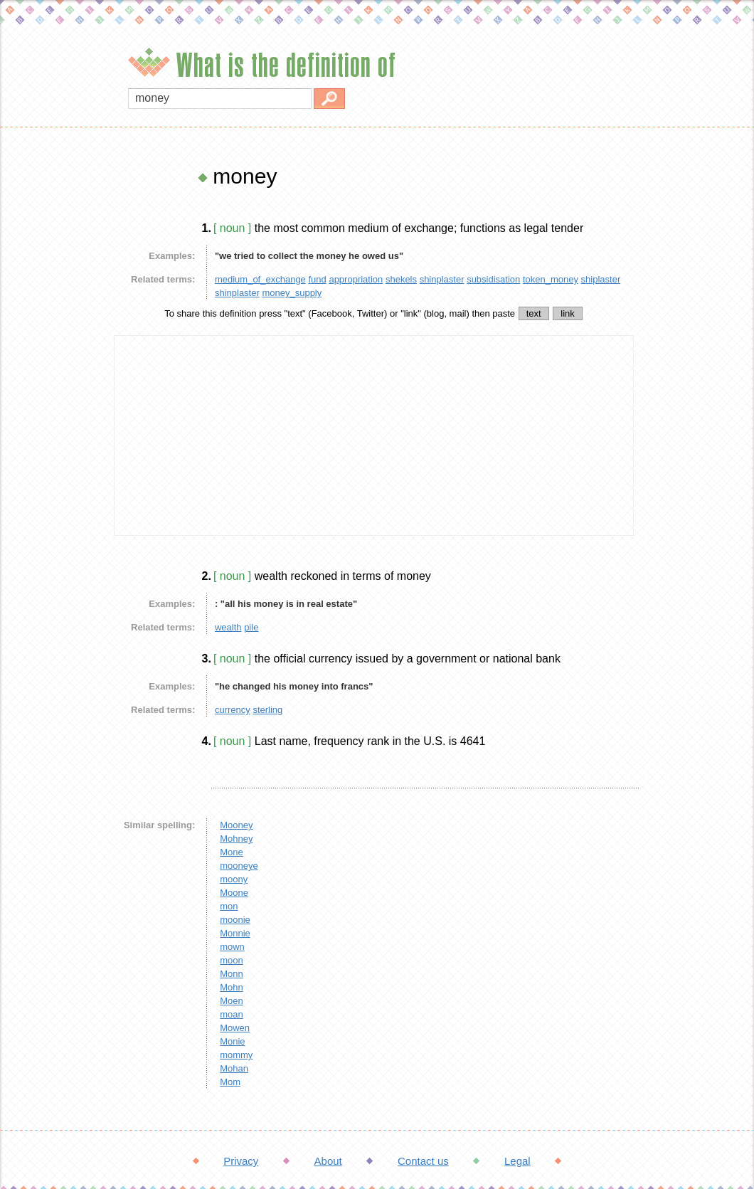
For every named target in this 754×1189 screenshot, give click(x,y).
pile (251, 627)
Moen (231, 1000)
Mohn (231, 987)
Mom (230, 1082)
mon (229, 906)
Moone (234, 892)
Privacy (240, 1161)
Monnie (235, 933)
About (328, 1161)
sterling (267, 709)
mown (232, 946)
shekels (401, 279)
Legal (517, 1161)
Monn (231, 973)
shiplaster (601, 279)
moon (231, 960)
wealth (228, 627)
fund (317, 279)
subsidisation (493, 279)
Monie (232, 1041)
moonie (235, 919)
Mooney (236, 825)
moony (234, 879)
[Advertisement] (53, 377)
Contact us (423, 1161)
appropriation (356, 279)
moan (231, 1014)
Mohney (236, 838)
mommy (236, 1055)
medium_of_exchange (260, 279)
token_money (550, 279)
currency (232, 709)
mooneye (238, 865)
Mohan (234, 1068)
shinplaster (442, 279)
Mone (231, 852)
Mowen (235, 1027)
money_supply (292, 292)
